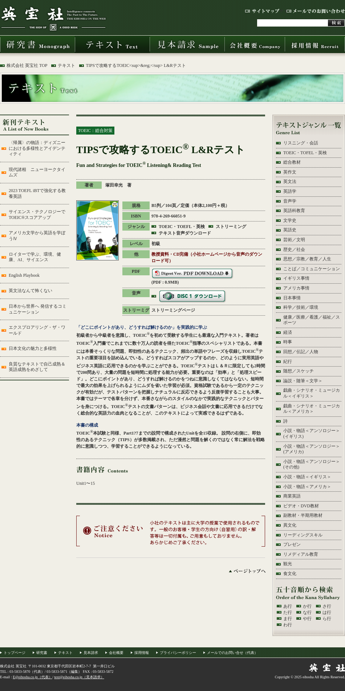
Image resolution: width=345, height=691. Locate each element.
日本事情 (292, 297)
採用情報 (315, 44)
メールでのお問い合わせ (316, 11)
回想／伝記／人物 (300, 351)
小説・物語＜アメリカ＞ (307, 486)
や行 (307, 618)
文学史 (289, 220)
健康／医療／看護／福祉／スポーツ (311, 320)
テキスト (112, 44)
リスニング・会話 (300, 142)
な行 (307, 612)
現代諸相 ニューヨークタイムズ (37, 172)
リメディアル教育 (300, 554)
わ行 (287, 624)
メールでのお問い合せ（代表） (232, 653)
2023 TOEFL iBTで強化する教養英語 (37, 193)
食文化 (289, 573)
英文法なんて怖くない (30, 290)
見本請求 (187, 44)
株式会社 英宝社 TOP (27, 65)
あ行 (287, 606)
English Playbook (24, 275)
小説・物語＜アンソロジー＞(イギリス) (311, 433)
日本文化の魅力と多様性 (33, 348)
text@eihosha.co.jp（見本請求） (79, 677)
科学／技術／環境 (300, 307)
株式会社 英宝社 (53, 18)
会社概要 (254, 44)
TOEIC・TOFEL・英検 (305, 152)
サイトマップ (262, 11)
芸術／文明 (294, 239)
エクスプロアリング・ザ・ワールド (37, 330)
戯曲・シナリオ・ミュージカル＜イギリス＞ (311, 393)
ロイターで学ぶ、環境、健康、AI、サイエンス (35, 257)
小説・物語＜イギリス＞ (307, 476)
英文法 (289, 181)
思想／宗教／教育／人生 (307, 258)
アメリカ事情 (296, 288)
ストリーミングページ (173, 310)
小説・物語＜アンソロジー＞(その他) (311, 464)
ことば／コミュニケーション (311, 268)
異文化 (289, 525)
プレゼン (292, 544)
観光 (287, 563)
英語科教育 (294, 210)
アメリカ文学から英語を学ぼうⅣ (37, 235)
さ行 (326, 606)
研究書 (37, 44)
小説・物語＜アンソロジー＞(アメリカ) (311, 449)
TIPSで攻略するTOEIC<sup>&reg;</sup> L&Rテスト (136, 65)
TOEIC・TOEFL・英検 (182, 226)
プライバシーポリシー (178, 653)
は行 (326, 612)
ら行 (326, 618)
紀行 (287, 361)
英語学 (289, 191)
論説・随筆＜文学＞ (302, 380)
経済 (287, 332)
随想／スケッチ (298, 371)
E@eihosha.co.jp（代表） (32, 677)
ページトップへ (247, 571)
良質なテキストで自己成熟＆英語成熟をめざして (37, 367)
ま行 (287, 618)
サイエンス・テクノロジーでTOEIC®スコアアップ (37, 214)
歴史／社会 (294, 249)
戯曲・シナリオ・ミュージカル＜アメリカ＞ (311, 408)
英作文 (289, 172)
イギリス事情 (296, 278)
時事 (287, 341)
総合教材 (292, 162)
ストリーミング (231, 226)
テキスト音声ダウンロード (185, 233)
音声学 (289, 201)
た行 (287, 612)
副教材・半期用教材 (302, 515)
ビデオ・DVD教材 (301, 505)
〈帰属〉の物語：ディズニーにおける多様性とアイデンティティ (37, 148)
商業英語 (292, 496)
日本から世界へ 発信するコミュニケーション (37, 309)
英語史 (289, 229)
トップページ (14, 653)
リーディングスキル (302, 535)
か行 (307, 606)
